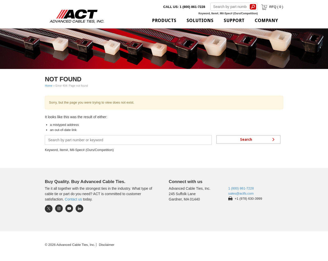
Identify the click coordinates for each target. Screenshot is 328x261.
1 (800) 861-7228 (241, 188)
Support (234, 20)
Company (266, 20)
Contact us (73, 199)
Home (48, 85)
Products (164, 20)
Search (253, 7)
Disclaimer (107, 245)
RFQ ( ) (271, 7)
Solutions (200, 20)
